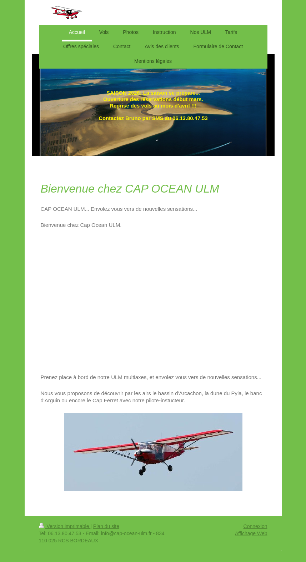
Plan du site (106, 526)
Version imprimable (65, 526)
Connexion (255, 526)
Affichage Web (251, 533)
